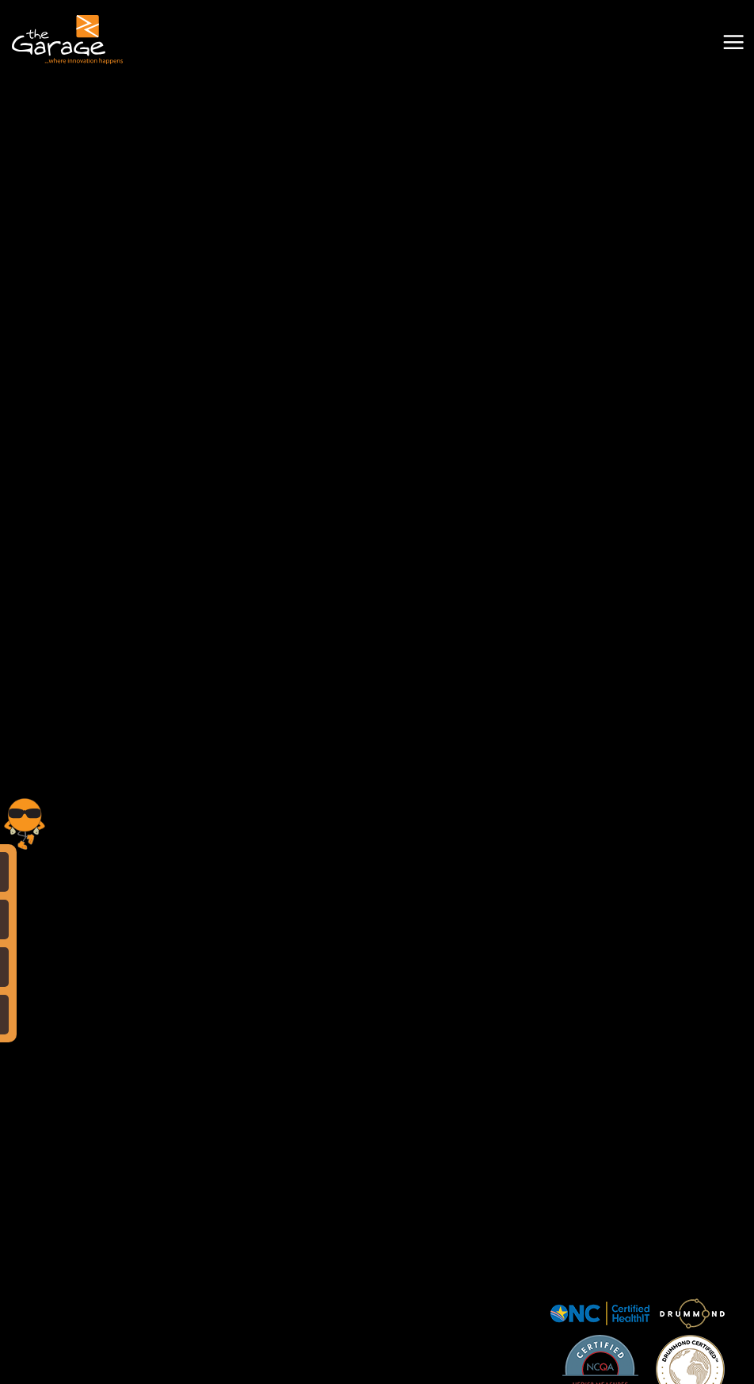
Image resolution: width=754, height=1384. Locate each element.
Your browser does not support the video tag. (377, 188)
